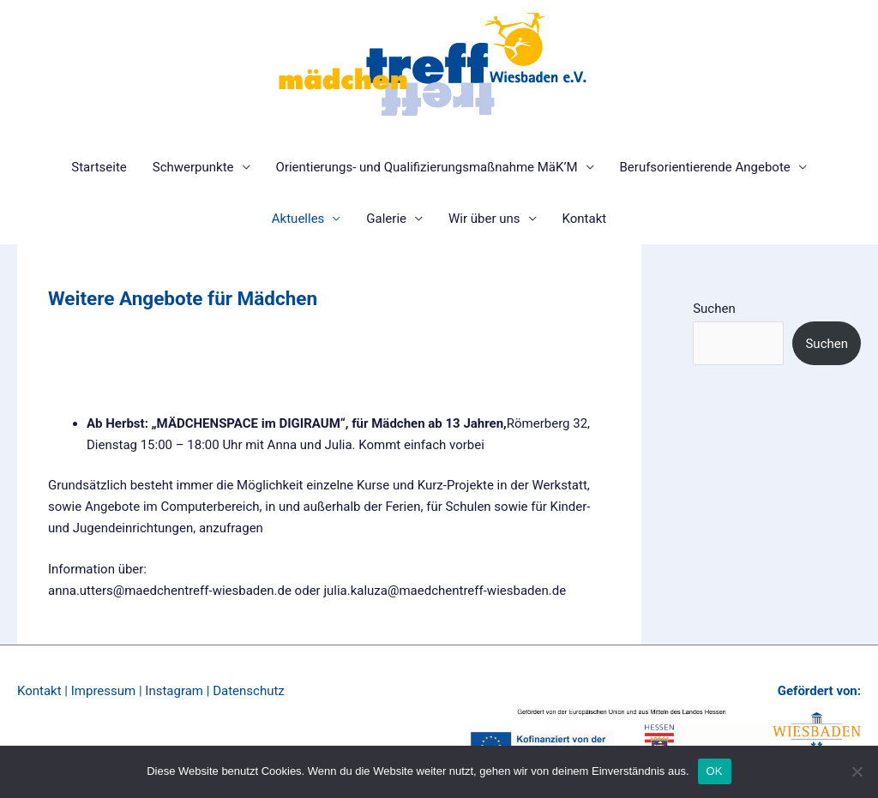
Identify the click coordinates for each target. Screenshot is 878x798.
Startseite (99, 167)
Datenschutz (249, 691)
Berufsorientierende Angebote (705, 167)
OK (715, 771)
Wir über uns (484, 218)
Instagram (174, 691)
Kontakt (584, 218)
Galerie (386, 218)
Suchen (714, 308)
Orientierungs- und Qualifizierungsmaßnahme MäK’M (427, 167)
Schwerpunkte (193, 167)
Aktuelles (298, 218)
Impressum (103, 691)
